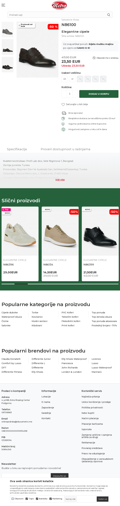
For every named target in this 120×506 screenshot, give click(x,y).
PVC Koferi (68, 312)
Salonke (6, 325)
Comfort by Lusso (11, 363)
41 (72, 79)
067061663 (7, 412)
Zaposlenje (47, 407)
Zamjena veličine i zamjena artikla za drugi (97, 436)
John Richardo (70, 367)
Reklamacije (88, 442)
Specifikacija (17, 149)
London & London (72, 372)
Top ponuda (98, 312)
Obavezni (18, 499)
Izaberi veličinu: (71, 73)
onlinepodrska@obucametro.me (17, 422)
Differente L (38, 363)
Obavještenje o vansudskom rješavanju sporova (97, 460)
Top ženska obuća (102, 316)
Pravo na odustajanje (93, 453)
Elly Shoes (37, 372)
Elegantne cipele (75, 31)
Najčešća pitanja (91, 396)
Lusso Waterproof (102, 367)
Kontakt (45, 418)
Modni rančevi (39, 321)
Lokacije (46, 396)
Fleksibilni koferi (71, 321)
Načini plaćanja (90, 418)
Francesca (67, 363)
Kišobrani (37, 325)
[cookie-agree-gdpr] (102, 499)
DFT (4, 367)
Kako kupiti (88, 413)
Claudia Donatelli (11, 359)
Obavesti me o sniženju (107, 58)
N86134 (48, 264)
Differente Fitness (12, 372)
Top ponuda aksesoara (104, 321)
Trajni (31, 499)
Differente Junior (41, 359)
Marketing (57, 499)
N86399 (88, 264)
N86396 (8, 264)
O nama (45, 402)
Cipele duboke (10, 312)
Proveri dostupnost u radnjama (65, 149)
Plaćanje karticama (92, 424)
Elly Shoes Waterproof (74, 359)
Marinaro (97, 372)
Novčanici (37, 316)
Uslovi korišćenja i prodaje (96, 402)
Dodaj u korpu (99, 93)
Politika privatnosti (92, 407)
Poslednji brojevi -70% (104, 325)
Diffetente (37, 367)
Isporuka (86, 429)
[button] (75, 104)
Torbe (35, 312)
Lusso (95, 363)
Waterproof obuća (12, 316)
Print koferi (68, 325)
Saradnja (46, 413)
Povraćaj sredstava (92, 448)
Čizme (5, 321)
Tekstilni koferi (70, 316)
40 (64, 79)
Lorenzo (96, 359)
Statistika (43, 499)
